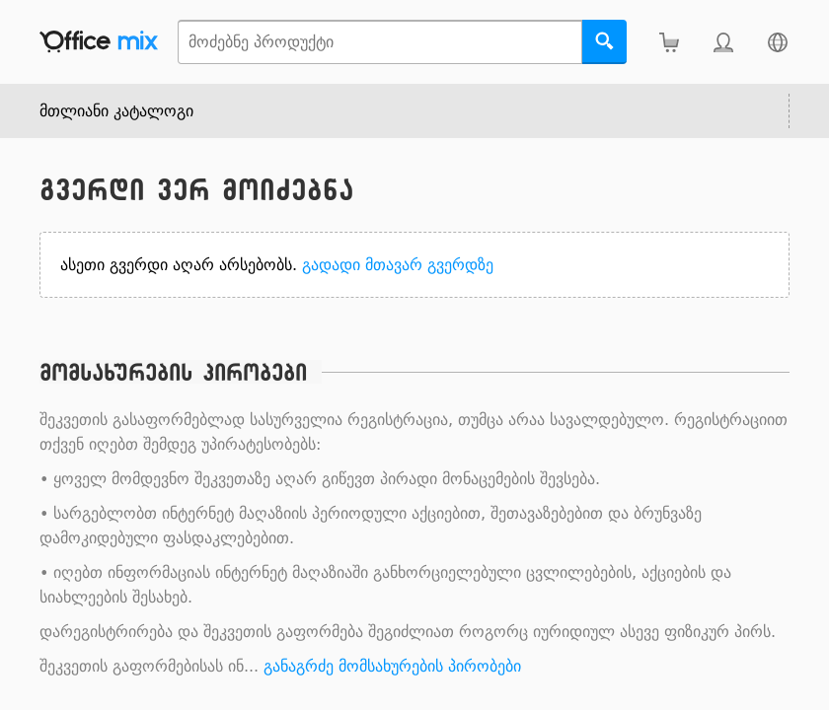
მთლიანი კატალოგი (116, 111)
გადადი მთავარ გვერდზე (397, 264)
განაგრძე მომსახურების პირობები (392, 666)
